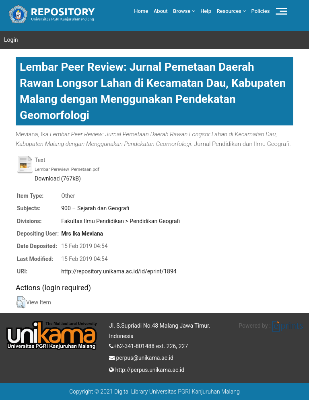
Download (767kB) (58, 178)
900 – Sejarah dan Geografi (95, 208)
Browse (184, 11)
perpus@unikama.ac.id (141, 357)
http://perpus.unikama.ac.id (146, 369)
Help (205, 11)
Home (141, 11)
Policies (260, 11)
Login (11, 40)
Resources (231, 11)
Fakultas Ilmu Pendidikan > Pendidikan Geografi (120, 221)
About (161, 11)
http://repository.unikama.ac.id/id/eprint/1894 (118, 271)
